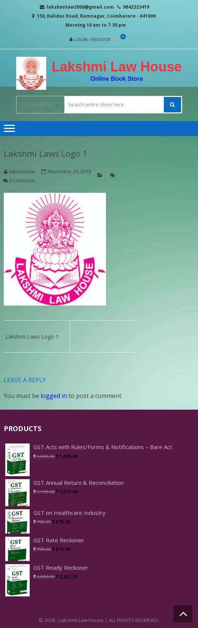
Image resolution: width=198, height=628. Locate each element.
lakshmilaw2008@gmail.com (80, 7)
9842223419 (136, 7)
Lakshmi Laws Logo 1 (46, 153)
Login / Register (92, 39)
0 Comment (22, 180)
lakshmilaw (22, 171)
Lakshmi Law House (116, 67)
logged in (54, 396)
